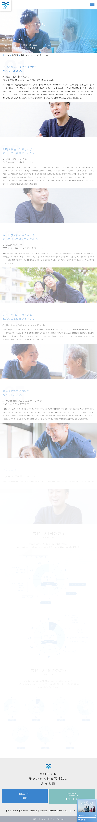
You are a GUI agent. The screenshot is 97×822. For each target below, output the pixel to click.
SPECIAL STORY (72, 796)
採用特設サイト (82, 815)
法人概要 (43, 810)
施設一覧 (33, 810)
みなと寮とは (13, 810)
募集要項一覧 (82, 820)
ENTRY (24, 796)
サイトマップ (64, 810)
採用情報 (52, 810)
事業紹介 (24, 810)
